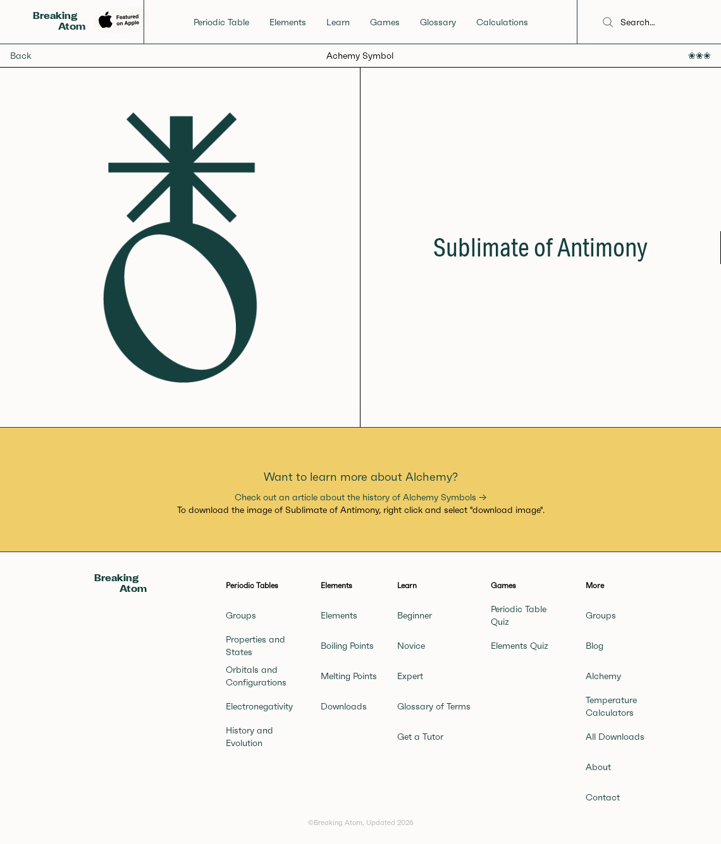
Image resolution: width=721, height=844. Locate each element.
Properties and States (255, 646)
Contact (603, 797)
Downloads (344, 706)
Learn (338, 22)
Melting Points (349, 676)
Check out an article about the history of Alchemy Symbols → (361, 497)
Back (20, 55)
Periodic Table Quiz (518, 615)
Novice (411, 645)
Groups (241, 615)
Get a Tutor (420, 736)
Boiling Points (347, 645)
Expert (410, 676)
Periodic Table (221, 22)
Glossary (438, 22)
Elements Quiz (519, 645)
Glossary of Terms (434, 706)
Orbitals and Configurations (256, 676)
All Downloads (615, 736)
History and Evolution (249, 737)
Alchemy (603, 676)
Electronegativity (259, 706)
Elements (287, 22)
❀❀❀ (699, 55)
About (598, 767)
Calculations (502, 22)
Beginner (414, 615)
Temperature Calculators (611, 706)
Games (385, 22)
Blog (594, 645)
